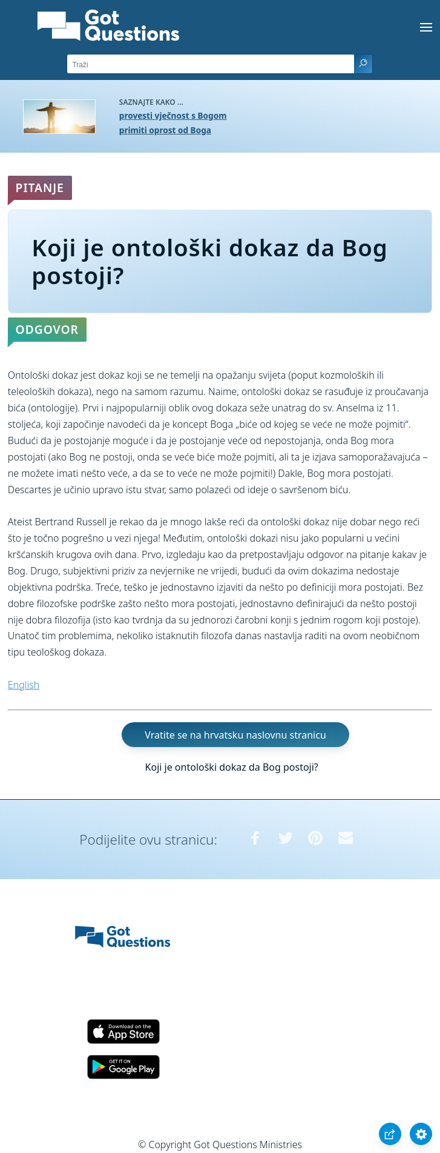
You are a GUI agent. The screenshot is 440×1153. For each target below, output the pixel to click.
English (23, 684)
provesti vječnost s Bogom (173, 115)
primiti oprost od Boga (165, 130)
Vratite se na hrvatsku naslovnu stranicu (235, 735)
